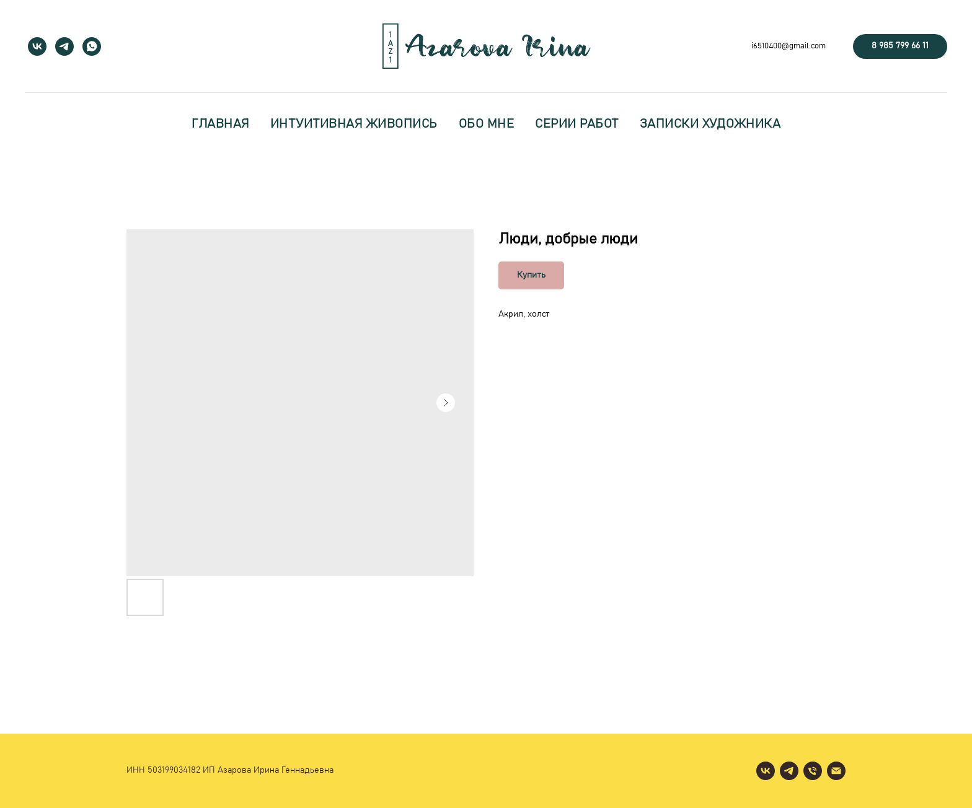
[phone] (812, 771)
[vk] (37, 46)
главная (220, 124)
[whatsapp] (91, 46)
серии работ (577, 124)
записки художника (710, 124)
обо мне (487, 124)
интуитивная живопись (354, 124)
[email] (836, 771)
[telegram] (64, 46)
